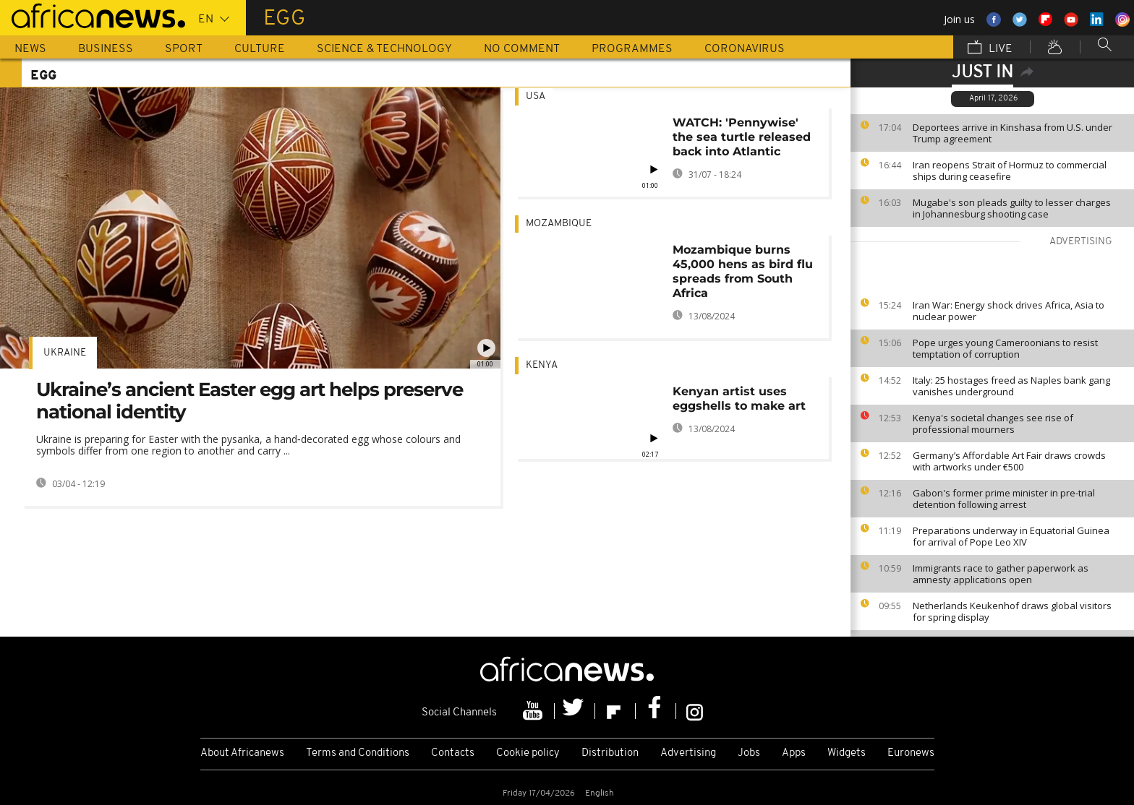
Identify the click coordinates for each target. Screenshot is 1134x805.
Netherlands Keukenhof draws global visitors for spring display (1012, 611)
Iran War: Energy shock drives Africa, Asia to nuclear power (1008, 310)
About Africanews (242, 753)
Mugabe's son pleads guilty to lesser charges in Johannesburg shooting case (1012, 208)
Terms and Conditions (357, 753)
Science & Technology (384, 49)
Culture (259, 49)
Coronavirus (744, 49)
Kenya (542, 365)
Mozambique (559, 223)
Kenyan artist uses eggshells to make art (739, 398)
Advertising (688, 753)
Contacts (452, 753)
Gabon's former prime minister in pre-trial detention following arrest (1004, 498)
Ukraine (64, 353)
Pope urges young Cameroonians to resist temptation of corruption (1005, 348)
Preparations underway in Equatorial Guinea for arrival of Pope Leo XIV (1011, 536)
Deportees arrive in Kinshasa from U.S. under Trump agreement (1012, 133)
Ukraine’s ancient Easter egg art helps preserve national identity (249, 400)
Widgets (846, 753)
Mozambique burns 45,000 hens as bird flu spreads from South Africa (743, 271)
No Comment (522, 49)
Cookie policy (528, 753)
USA (535, 96)
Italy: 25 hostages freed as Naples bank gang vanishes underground (1011, 385)
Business (105, 49)
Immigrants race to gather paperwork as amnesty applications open (1000, 573)
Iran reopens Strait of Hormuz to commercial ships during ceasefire (1010, 170)
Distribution (610, 753)
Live (990, 48)
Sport (183, 49)
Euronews (910, 753)
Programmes (632, 49)
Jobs (749, 753)
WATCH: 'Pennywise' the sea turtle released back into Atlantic (742, 137)
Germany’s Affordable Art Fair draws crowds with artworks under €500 (1009, 461)
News (30, 49)
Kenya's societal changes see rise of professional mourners (993, 423)
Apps (794, 753)
